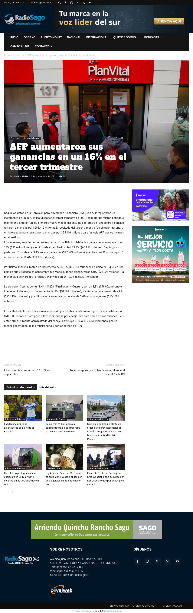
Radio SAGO (21, 176)
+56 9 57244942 (73, 571)
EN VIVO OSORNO (119, 605)
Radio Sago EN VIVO (41, 2)
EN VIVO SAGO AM (172, 605)
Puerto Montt (51, 37)
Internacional (97, 37)
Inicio (7, 55)
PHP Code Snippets (81, 611)
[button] (59, 2)
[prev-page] (6, 492)
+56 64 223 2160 (73, 567)
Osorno (29, 37)
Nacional (74, 37)
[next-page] (12, 492)
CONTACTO (44, 46)
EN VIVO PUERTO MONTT (145, 605)
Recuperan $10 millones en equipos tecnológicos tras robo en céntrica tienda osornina (63, 428)
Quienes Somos (126, 37)
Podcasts (153, 37)
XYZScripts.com (113, 611)
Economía (18, 55)
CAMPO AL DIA (54, 468)
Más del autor (47, 387)
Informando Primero (31, 138)
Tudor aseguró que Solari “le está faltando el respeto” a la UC (97, 372)
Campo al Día (20, 46)
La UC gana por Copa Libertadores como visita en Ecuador (19, 428)
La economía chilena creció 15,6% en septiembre (27, 372)
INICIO (14, 37)
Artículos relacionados (20, 387)
